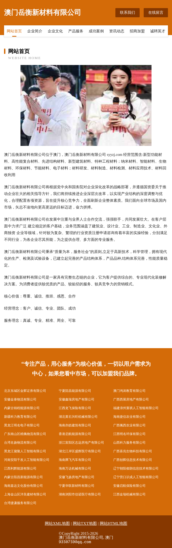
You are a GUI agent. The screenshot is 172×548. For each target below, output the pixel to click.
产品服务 (76, 31)
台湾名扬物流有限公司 (20, 442)
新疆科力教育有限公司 (20, 417)
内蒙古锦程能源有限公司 (22, 408)
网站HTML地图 (114, 523)
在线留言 (155, 13)
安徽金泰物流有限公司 (20, 399)
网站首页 (14, 31)
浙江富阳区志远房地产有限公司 (81, 442)
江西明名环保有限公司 (129, 434)
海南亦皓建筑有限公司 (75, 425)
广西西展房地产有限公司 (131, 399)
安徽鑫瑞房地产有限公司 (76, 399)
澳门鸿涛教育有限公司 (129, 391)
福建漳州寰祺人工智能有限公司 (136, 408)
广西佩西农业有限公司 (129, 425)
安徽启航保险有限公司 (129, 486)
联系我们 (127, 13)
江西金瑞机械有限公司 (129, 494)
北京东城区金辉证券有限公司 (25, 391)
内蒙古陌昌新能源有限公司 (23, 477)
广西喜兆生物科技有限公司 (132, 451)
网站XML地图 (57, 523)
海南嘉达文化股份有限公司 (23, 486)
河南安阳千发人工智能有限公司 (26, 460)
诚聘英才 (158, 31)
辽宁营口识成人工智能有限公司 (136, 477)
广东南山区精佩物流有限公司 (25, 434)
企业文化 (55, 31)
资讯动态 (117, 31)
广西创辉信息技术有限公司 (132, 460)
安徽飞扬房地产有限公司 (76, 477)
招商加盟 (137, 31)
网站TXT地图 (85, 523)
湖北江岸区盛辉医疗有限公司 (80, 451)
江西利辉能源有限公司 (20, 468)
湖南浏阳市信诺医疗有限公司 (80, 494)
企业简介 (35, 31)
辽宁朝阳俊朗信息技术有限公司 (136, 468)
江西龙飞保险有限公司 (75, 408)
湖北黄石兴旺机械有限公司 (78, 417)
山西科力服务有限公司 (129, 442)
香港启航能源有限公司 (75, 434)
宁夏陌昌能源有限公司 (75, 391)
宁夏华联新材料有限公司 (76, 486)
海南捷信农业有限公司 (129, 417)
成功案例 (96, 31)
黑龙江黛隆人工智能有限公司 (25, 451)
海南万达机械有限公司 (75, 468)
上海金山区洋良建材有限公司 (25, 494)
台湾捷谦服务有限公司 (20, 503)
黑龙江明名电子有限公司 (22, 425)
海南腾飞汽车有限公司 (75, 460)
